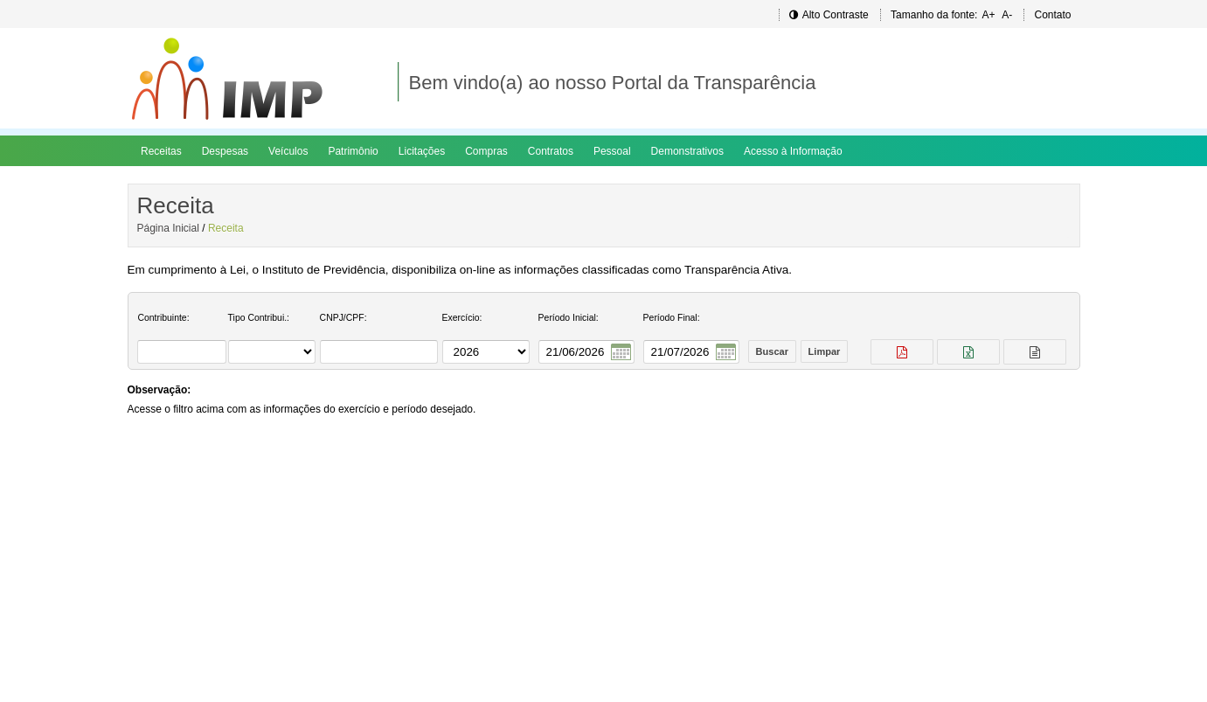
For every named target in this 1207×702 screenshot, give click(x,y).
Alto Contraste (829, 15)
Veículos (288, 151)
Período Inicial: (568, 318)
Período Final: (671, 318)
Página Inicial (168, 228)
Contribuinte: (163, 318)
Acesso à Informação (793, 151)
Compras (486, 151)
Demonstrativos (687, 151)
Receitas (161, 151)
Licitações (422, 151)
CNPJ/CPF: (343, 318)
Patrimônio (353, 151)
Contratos (550, 151)
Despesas (225, 151)
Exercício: (462, 318)
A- (1007, 15)
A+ (988, 15)
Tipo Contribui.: (258, 318)
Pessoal (612, 151)
